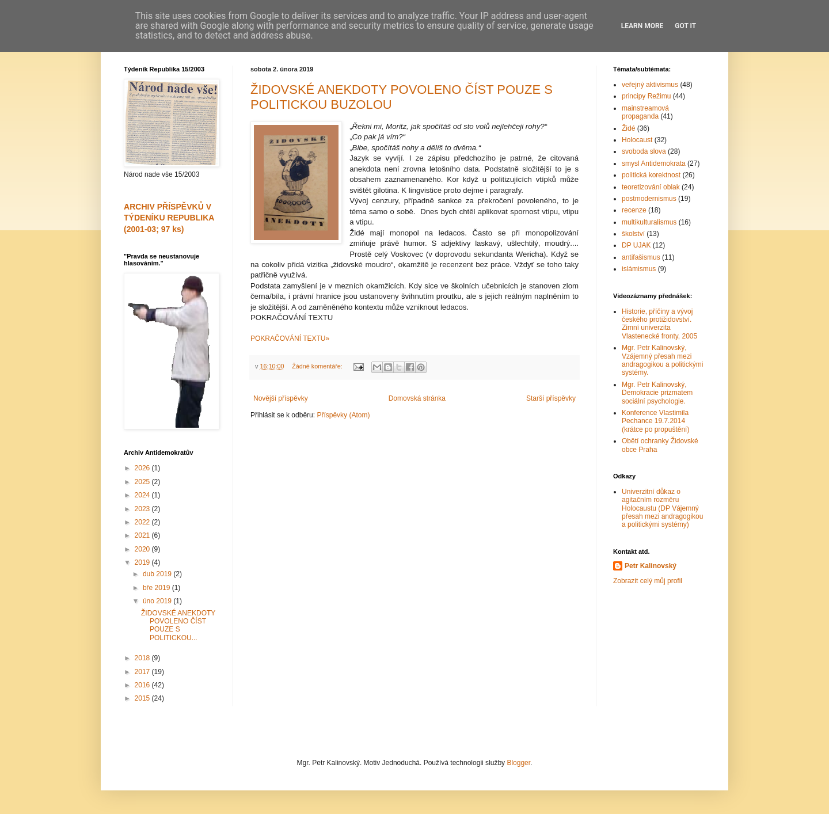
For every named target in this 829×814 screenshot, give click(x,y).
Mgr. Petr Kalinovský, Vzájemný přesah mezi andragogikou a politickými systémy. (662, 360)
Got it (685, 26)
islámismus (639, 269)
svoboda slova (644, 151)
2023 (143, 509)
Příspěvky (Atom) (343, 415)
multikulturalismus (649, 222)
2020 (143, 549)
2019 (143, 562)
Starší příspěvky (551, 398)
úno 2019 (158, 601)
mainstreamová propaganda (645, 112)
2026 (143, 468)
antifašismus (641, 257)
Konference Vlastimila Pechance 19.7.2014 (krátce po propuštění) (655, 421)
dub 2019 (158, 574)
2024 (143, 495)
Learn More (642, 26)
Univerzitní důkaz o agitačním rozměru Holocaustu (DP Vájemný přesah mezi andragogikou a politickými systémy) (662, 508)
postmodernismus (649, 199)
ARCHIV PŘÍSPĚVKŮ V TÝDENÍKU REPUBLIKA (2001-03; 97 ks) (169, 218)
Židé (628, 128)
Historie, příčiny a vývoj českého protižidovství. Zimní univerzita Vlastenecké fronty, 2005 (659, 323)
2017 (143, 672)
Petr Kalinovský (650, 566)
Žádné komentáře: (318, 366)
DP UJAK (636, 245)
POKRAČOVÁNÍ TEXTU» (289, 338)
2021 (143, 535)
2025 (143, 482)
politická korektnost (651, 175)
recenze (634, 210)
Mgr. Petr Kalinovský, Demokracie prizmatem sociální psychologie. (657, 393)
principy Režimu (646, 96)
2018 (143, 658)
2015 (143, 698)
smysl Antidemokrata (654, 163)
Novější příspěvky (280, 398)
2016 (143, 685)
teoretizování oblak (651, 187)
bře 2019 (157, 588)
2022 (143, 522)
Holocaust (637, 140)
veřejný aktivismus (650, 85)
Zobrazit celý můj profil (647, 581)
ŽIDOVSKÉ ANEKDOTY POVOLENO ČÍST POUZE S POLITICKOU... (178, 625)
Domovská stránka (417, 398)
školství (633, 234)
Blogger (518, 763)
